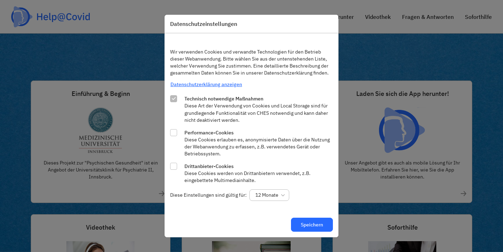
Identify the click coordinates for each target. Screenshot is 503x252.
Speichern (312, 225)
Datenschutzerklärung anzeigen (206, 84)
